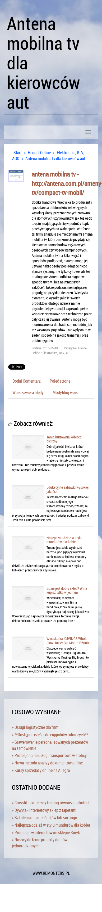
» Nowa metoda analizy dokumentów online (47, 763)
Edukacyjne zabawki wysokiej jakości (68, 489)
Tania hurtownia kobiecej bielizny (64, 439)
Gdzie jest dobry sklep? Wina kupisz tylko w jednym (67, 590)
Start (17, 153)
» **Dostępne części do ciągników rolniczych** (50, 735)
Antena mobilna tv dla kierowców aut (55, 158)
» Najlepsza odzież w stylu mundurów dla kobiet (51, 825)
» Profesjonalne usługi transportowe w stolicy (49, 755)
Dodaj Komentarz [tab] (26, 381)
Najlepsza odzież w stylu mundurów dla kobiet (64, 539)
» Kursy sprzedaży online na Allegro (41, 770)
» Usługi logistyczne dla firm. (35, 727)
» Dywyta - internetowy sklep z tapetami (44, 810)
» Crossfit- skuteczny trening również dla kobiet (51, 803)
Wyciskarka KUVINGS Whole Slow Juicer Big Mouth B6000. (68, 640)
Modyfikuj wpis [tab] (65, 392)
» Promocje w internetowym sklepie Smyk (46, 832)
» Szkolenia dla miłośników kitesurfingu (44, 818)
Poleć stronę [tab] (60, 381)
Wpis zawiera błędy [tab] (28, 392)
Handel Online (39, 153)
